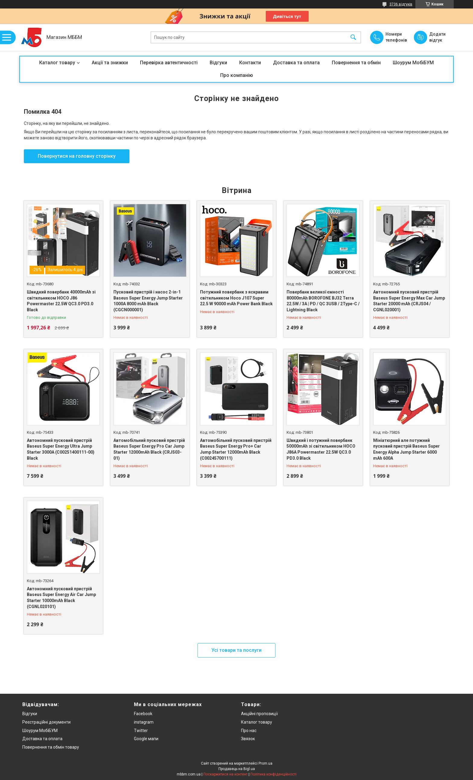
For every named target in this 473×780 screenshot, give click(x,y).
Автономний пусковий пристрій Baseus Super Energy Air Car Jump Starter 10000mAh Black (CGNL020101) (61, 597)
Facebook (143, 713)
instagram (144, 722)
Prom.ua (265, 763)
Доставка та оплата (296, 62)
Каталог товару (57, 62)
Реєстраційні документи (46, 722)
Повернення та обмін (356, 62)
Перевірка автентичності (169, 62)
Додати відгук (437, 37)
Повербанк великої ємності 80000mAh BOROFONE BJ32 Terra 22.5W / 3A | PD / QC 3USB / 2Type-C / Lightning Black (323, 301)
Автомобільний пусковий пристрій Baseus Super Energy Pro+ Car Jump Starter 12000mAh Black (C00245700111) (235, 449)
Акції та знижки (110, 62)
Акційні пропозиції (259, 713)
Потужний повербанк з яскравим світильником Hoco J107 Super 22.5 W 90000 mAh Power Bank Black (236, 298)
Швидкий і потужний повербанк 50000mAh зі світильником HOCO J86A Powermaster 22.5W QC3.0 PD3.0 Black (321, 449)
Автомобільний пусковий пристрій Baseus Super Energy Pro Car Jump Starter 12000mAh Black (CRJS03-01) (149, 449)
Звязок (248, 738)
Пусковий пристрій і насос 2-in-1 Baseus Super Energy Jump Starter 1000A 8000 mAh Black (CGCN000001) (148, 301)
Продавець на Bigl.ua (236, 769)
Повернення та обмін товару (50, 747)
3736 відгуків (400, 4)
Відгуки (218, 62)
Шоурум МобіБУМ (413, 62)
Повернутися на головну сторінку (77, 156)
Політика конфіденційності (273, 774)
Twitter (141, 730)
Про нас (248, 730)
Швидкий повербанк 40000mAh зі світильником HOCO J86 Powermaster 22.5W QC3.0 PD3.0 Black (61, 301)
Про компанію (236, 75)
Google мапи (146, 738)
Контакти (250, 62)
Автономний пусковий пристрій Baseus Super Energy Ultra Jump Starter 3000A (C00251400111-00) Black (60, 449)
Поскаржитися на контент (225, 774)
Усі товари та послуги (236, 650)
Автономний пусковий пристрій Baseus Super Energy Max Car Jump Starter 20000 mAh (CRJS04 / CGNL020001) (409, 301)
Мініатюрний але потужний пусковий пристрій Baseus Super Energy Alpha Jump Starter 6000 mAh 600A (406, 449)
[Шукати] (353, 37)
